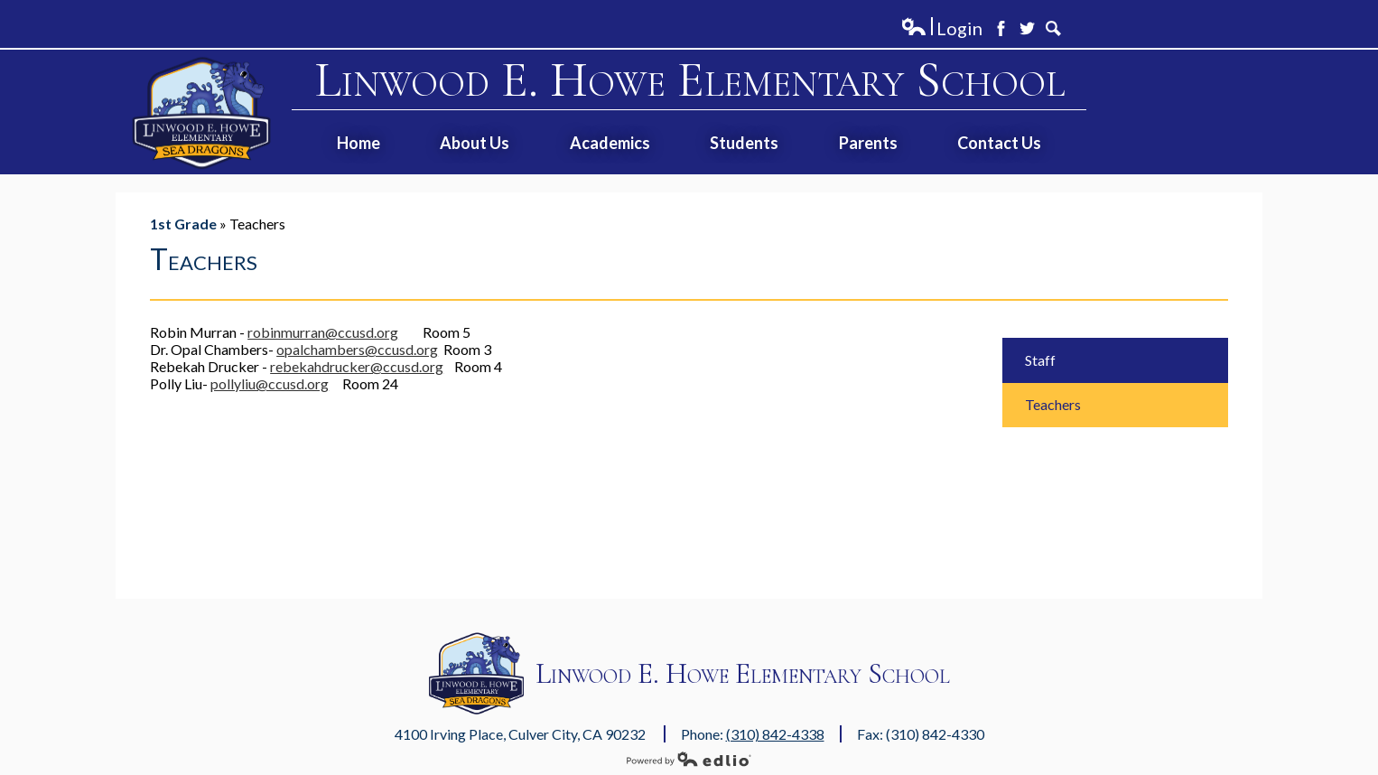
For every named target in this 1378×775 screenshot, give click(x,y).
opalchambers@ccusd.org (357, 349)
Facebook (1001, 28)
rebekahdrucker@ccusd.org (356, 366)
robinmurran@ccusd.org (322, 332)
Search (1053, 28)
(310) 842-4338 (775, 733)
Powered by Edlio (689, 759)
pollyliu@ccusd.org (269, 383)
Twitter (1027, 28)
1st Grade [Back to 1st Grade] (183, 223)
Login (941, 28)
